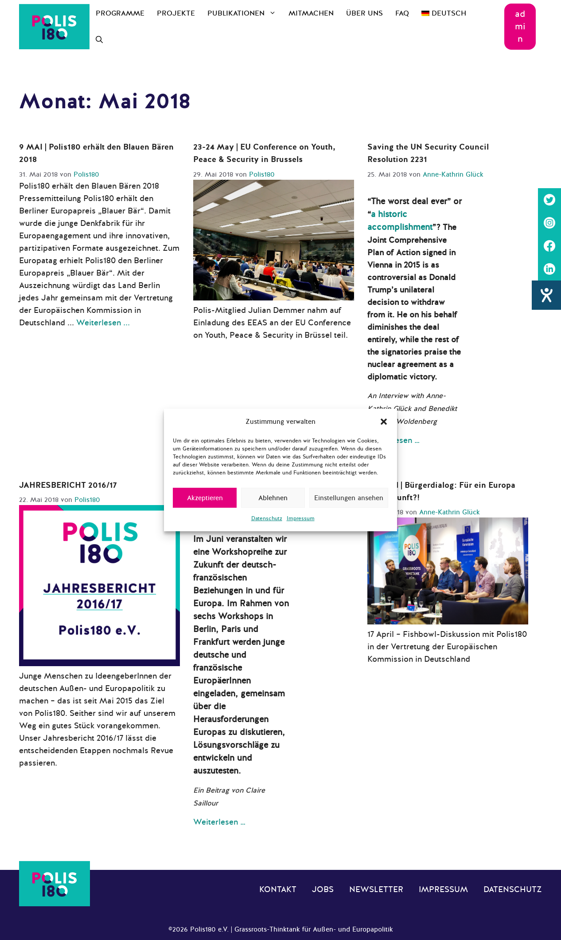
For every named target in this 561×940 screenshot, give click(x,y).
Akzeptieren (205, 498)
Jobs (323, 889)
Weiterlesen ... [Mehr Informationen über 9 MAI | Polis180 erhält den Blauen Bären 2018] (103, 322)
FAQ (402, 13)
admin (520, 26)
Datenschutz (266, 518)
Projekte (176, 13)
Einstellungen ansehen (348, 498)
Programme (120, 13)
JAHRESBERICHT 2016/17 (68, 485)
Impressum (301, 518)
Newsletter (376, 889)
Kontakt (277, 889)
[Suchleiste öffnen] (99, 40)
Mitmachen (311, 13)
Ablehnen (273, 498)
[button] (383, 421)
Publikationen (244, 13)
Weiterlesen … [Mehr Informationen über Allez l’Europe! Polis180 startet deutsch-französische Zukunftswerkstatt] (219, 822)
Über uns (364, 13)
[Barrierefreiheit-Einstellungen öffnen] (546, 295)
